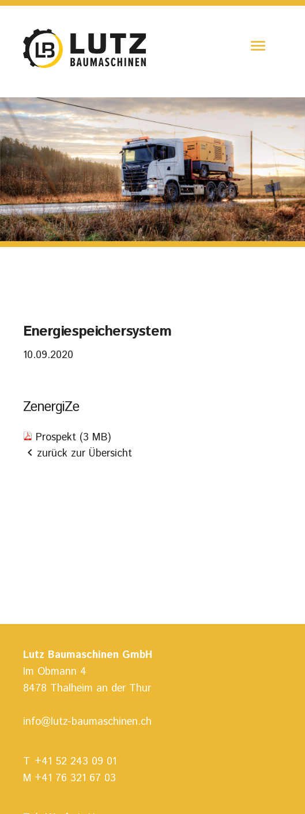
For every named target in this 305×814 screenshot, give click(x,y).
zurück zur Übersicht (77, 454)
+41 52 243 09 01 (75, 761)
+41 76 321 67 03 (75, 778)
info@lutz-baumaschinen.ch (87, 721)
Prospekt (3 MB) (73, 437)
